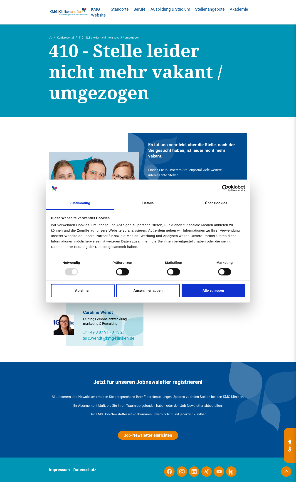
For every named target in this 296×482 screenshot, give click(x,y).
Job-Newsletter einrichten (148, 435)
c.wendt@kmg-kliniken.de (111, 339)
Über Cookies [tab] (216, 203)
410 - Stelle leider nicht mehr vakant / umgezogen (109, 37)
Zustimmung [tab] (80, 203)
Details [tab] (148, 203)
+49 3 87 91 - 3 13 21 (106, 332)
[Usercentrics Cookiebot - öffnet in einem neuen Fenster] (225, 188)
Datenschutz (84, 469)
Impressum (59, 469)
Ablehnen (82, 291)
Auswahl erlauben (148, 291)
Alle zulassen (213, 291)
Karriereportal (65, 37)
